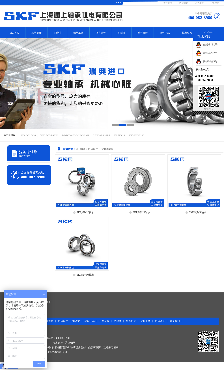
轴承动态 (187, 32)
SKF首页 (14, 32)
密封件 (121, 32)
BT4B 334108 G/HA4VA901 (75, 135)
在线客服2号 (206, 53)
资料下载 (165, 32)
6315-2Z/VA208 (136, 135)
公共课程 (101, 32)
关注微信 (167, 3)
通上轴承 (70, 342)
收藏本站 (183, 3)
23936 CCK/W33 (28, 135)
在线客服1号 (206, 44)
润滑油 (57, 32)
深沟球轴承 (107, 149)
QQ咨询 (215, 3)
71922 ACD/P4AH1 (49, 135)
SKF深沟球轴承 (85, 212)
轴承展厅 (36, 32)
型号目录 (142, 32)
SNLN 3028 (119, 135)
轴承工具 (78, 32)
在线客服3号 (206, 61)
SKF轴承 (80, 149)
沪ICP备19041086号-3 (55, 352)
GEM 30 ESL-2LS (101, 135)
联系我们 (199, 3)
